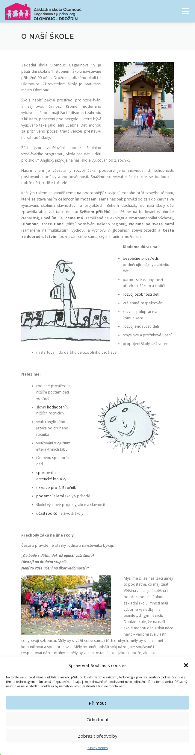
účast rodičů (47, 513)
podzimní (44, 496)
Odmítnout (98, 720)
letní (60, 496)
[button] (186, 666)
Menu (185, 11)
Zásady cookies (97, 749)
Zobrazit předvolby (97, 737)
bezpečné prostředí (140, 258)
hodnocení (56, 407)
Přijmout (97, 704)
